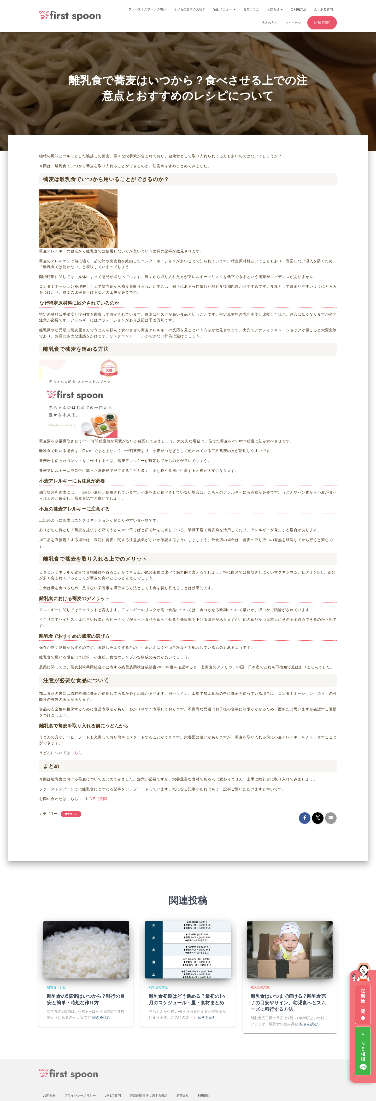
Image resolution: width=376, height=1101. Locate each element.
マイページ (293, 23)
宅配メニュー (224, 9)
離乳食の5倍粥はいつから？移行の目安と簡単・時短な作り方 (86, 999)
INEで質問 (98, 798)
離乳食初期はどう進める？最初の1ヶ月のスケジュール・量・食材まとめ (187, 999)
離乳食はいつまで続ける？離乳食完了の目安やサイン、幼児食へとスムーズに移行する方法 (288, 1002)
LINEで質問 (322, 22)
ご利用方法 (298, 9)
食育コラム (251, 9)
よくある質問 (323, 9)
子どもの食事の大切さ (189, 9)
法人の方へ (269, 23)
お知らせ (275, 9)
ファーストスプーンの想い (147, 9)
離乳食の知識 (158, 987)
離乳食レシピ (56, 987)
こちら (76, 752)
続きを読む (101, 1017)
